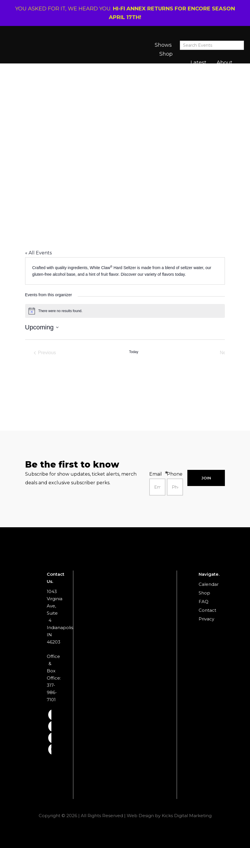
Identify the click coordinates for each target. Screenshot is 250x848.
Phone (174, 474)
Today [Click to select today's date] (133, 352)
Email (155, 474)
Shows (163, 45)
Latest (198, 62)
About (224, 62)
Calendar (209, 584)
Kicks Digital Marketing (187, 815)
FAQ (203, 601)
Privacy (206, 619)
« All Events (38, 253)
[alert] (125, 311)
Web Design (140, 815)
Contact (207, 610)
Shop (166, 54)
